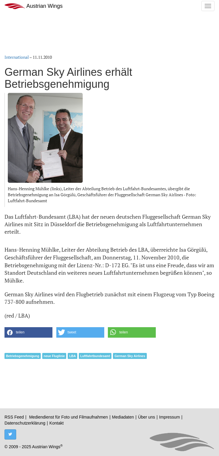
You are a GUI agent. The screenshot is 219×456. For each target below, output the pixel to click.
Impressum (169, 417)
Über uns (146, 417)
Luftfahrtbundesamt (95, 356)
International (16, 57)
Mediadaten (123, 417)
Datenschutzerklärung (24, 423)
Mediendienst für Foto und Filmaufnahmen (68, 417)
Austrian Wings (33, 6)
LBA (72, 356)
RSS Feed (14, 417)
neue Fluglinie (54, 356)
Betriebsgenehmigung (22, 356)
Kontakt (56, 423)
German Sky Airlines (129, 356)
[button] (28, 332)
